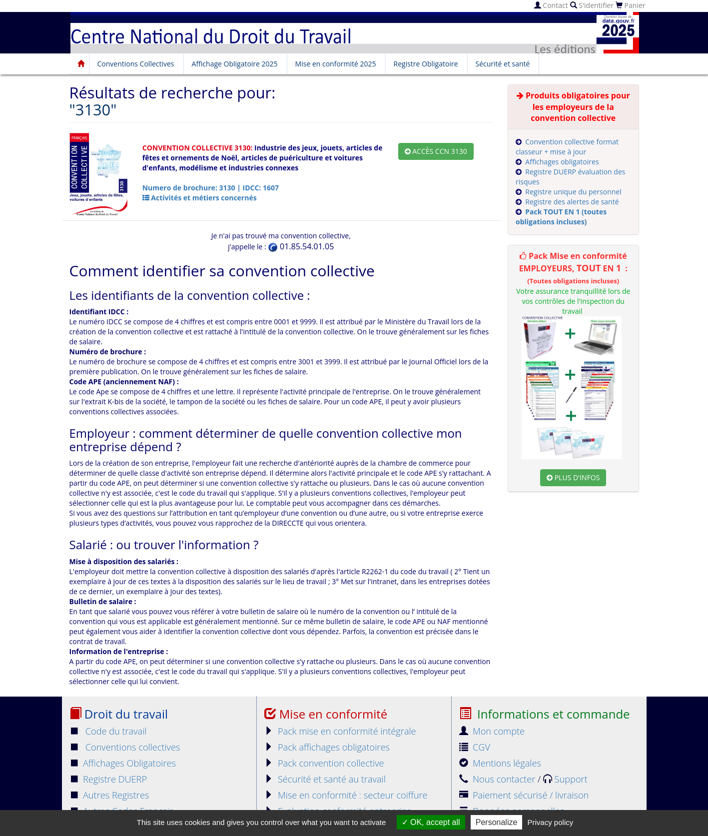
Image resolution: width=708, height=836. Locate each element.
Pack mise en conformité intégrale (340, 731)
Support (565, 779)
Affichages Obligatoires (122, 763)
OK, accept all (431, 822)
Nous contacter (498, 779)
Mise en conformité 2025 (335, 63)
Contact (551, 5)
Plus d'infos (573, 477)
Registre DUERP (108, 779)
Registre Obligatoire (426, 63)
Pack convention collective (324, 763)
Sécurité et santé (503, 63)
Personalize (497, 822)
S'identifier (592, 5)
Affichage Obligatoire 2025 (235, 63)
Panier (631, 5)
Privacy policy (551, 822)
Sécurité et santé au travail (325, 779)
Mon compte (492, 731)
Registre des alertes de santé (572, 201)
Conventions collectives (124, 747)
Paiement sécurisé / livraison (524, 795)
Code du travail (108, 731)
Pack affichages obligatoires (327, 747)
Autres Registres (109, 795)
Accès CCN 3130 (436, 151)
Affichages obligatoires (562, 161)
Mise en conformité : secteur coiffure (346, 795)
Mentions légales (500, 763)
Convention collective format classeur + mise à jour (567, 146)
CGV (474, 747)
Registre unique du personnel (573, 191)
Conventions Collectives (135, 63)
